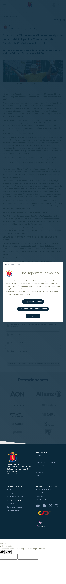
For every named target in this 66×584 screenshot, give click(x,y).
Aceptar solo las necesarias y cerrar (33, 309)
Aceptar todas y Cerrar (33, 301)
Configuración (33, 316)
